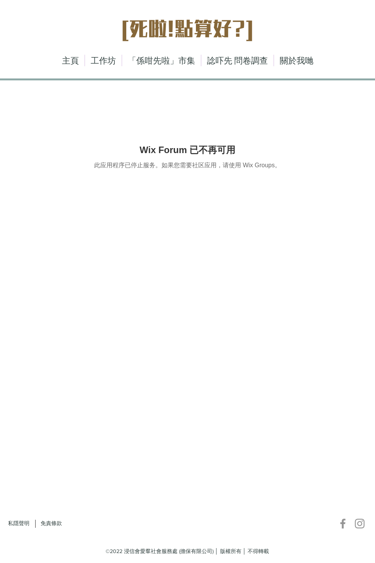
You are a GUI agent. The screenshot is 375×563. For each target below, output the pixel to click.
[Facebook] (342, 523)
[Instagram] (359, 523)
